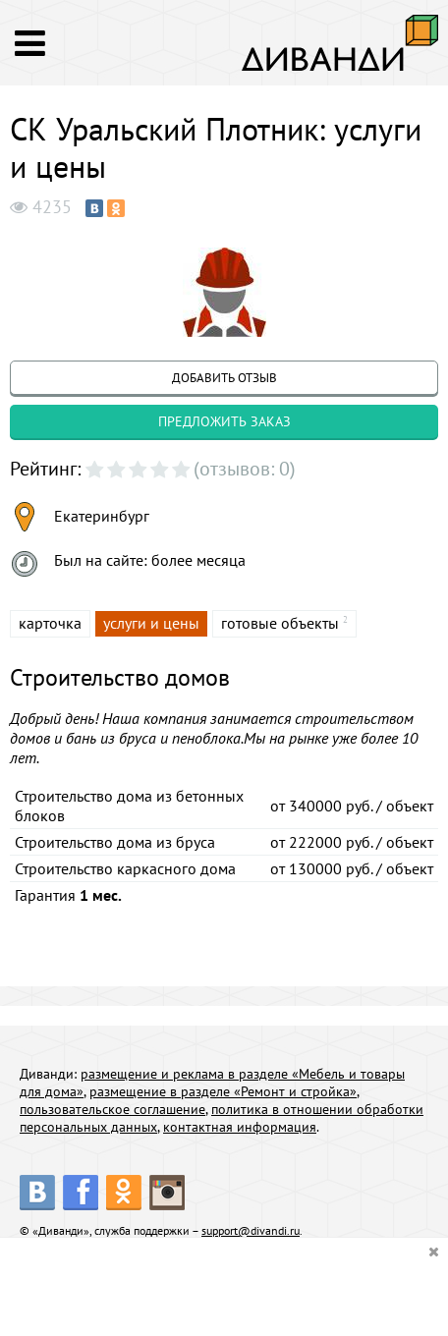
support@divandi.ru (250, 1230)
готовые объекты (280, 623)
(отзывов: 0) (245, 468)
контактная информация (239, 1127)
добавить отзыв (224, 377)
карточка (50, 623)
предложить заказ (224, 421)
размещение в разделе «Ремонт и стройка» (223, 1091)
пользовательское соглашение (112, 1109)
